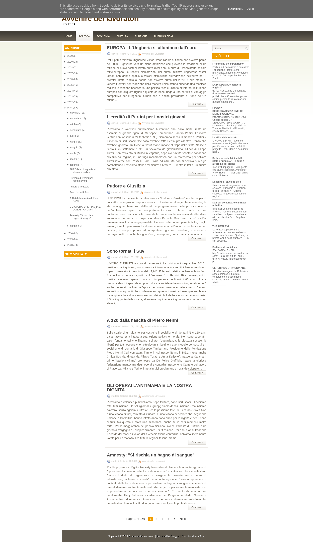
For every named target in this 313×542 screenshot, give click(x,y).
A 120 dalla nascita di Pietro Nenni (142, 320)
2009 (70, 239)
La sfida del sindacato (224, 137)
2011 (70, 108)
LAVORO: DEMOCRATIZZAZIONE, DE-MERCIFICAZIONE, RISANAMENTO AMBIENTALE (229, 112)
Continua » (197, 104)
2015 (70, 85)
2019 (70, 61)
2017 (70, 73)
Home (68, 36)
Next (183, 518)
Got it (250, 9)
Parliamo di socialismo (225, 247)
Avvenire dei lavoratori (100, 18)
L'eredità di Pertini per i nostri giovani (82, 179)
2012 (70, 102)
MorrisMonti (198, 536)
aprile (73, 153)
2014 (70, 90)
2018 (70, 67)
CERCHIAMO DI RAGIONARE (229, 268)
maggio (74, 147)
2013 (70, 96)
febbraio (75, 164)
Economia (103, 36)
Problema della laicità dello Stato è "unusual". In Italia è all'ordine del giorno (228, 161)
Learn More (235, 9)
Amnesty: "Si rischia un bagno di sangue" (82, 217)
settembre (76, 130)
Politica (84, 36)
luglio (73, 136)
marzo (74, 159)
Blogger (175, 536)
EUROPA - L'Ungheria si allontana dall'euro (82, 171)
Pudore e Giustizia (79, 186)
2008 (70, 245)
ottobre (74, 124)
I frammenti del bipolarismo (228, 63)
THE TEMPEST (220, 226)
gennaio (74, 225)
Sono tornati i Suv (79, 192)
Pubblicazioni (163, 36)
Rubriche (141, 36)
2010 (70, 233)
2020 (70, 56)
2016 (70, 79)
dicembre (75, 112)
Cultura (122, 36)
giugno (74, 141)
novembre (76, 118)
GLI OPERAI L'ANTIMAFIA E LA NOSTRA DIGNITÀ (85, 208)
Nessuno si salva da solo (226, 181)
